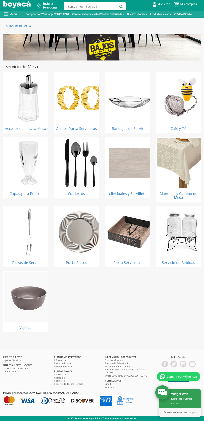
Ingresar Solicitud (12, 360)
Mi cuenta (161, 4)
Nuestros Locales (137, 14)
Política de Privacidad (116, 363)
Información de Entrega (15, 368)
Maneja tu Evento (63, 366)
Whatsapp (110, 387)
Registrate (59, 380)
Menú (10, 14)
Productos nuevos (160, 14)
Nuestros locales (113, 360)
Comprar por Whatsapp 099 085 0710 (47, 14)
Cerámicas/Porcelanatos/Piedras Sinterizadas (97, 14)
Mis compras (185, 4)
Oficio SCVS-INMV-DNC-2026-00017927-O (126, 375)
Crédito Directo (183, 14)
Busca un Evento (63, 363)
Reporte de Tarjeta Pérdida (68, 383)
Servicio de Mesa (18, 26)
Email (108, 383)
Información (60, 360)
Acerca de (59, 377)
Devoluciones (10, 371)
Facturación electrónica (117, 366)
